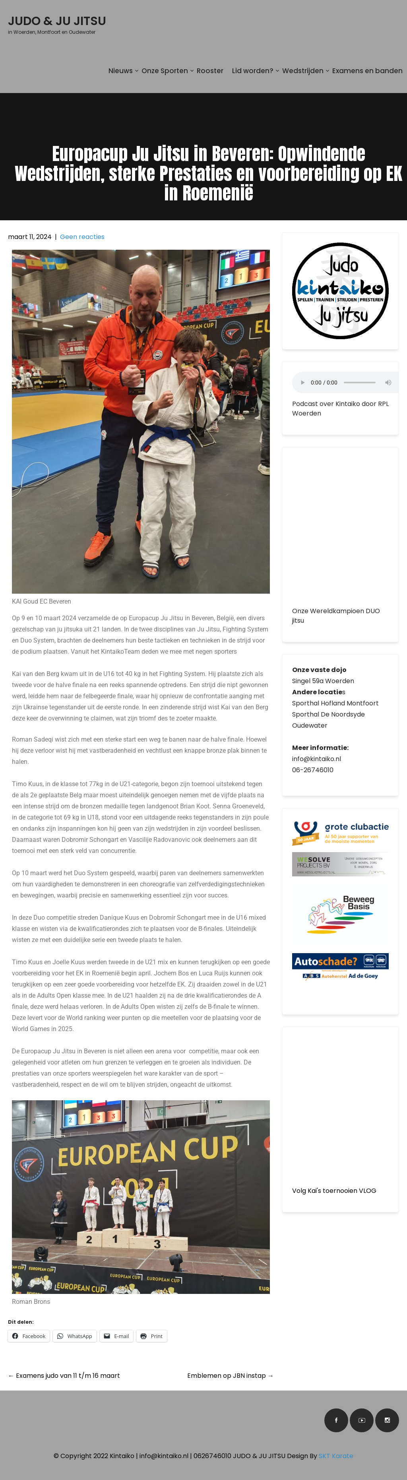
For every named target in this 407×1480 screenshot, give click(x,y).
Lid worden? (252, 71)
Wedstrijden (303, 71)
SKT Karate (336, 1456)
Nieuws (121, 71)
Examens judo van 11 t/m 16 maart (64, 1375)
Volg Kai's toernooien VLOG (334, 1190)
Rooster (210, 71)
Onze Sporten (164, 71)
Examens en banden (367, 71)
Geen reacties (82, 236)
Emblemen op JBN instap (230, 1375)
